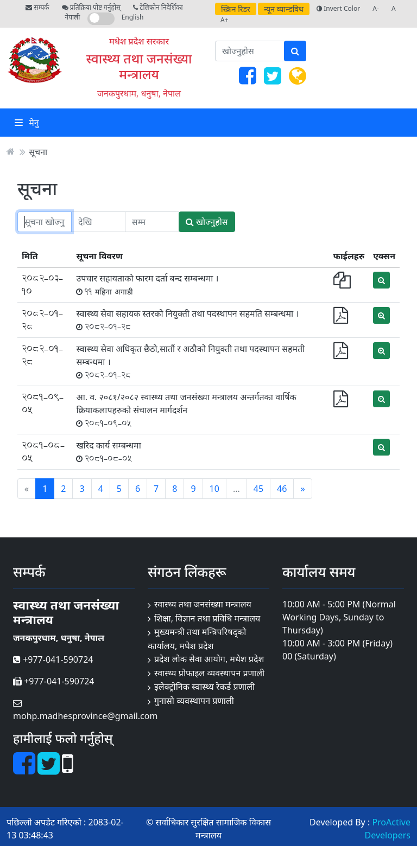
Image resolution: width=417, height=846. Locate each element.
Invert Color (338, 8)
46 (282, 489)
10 (214, 489)
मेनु (27, 123)
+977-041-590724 (53, 659)
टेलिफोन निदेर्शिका (157, 7)
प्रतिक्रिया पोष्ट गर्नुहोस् (91, 7)
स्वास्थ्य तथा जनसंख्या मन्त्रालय (139, 66)
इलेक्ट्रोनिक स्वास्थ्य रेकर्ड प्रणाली (204, 687)
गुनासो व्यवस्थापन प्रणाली (194, 701)
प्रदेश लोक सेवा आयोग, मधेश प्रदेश (209, 659)
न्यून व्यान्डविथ (284, 9)
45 (258, 489)
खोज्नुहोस (207, 222)
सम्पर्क (37, 7)
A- (375, 8)
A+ (224, 19)
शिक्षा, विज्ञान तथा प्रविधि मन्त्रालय (207, 618)
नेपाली (72, 17)
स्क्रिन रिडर (235, 9)
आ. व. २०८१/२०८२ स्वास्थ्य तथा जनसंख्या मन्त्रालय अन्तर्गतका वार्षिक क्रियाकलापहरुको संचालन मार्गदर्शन (186, 409)
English (133, 17)
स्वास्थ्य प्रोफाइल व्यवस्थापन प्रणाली (209, 673)
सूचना (38, 151)
